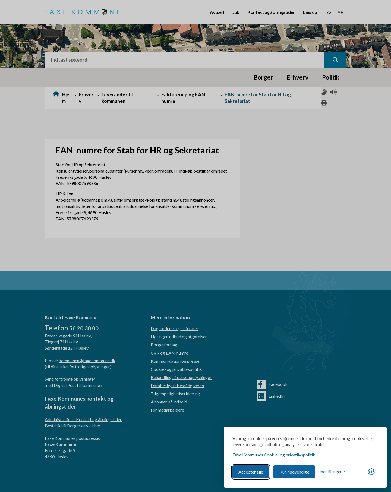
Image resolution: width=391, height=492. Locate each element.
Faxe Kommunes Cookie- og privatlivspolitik (273, 454)
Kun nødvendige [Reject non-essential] (294, 471)
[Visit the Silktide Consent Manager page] (371, 471)
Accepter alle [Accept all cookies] (250, 471)
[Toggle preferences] (333, 472)
